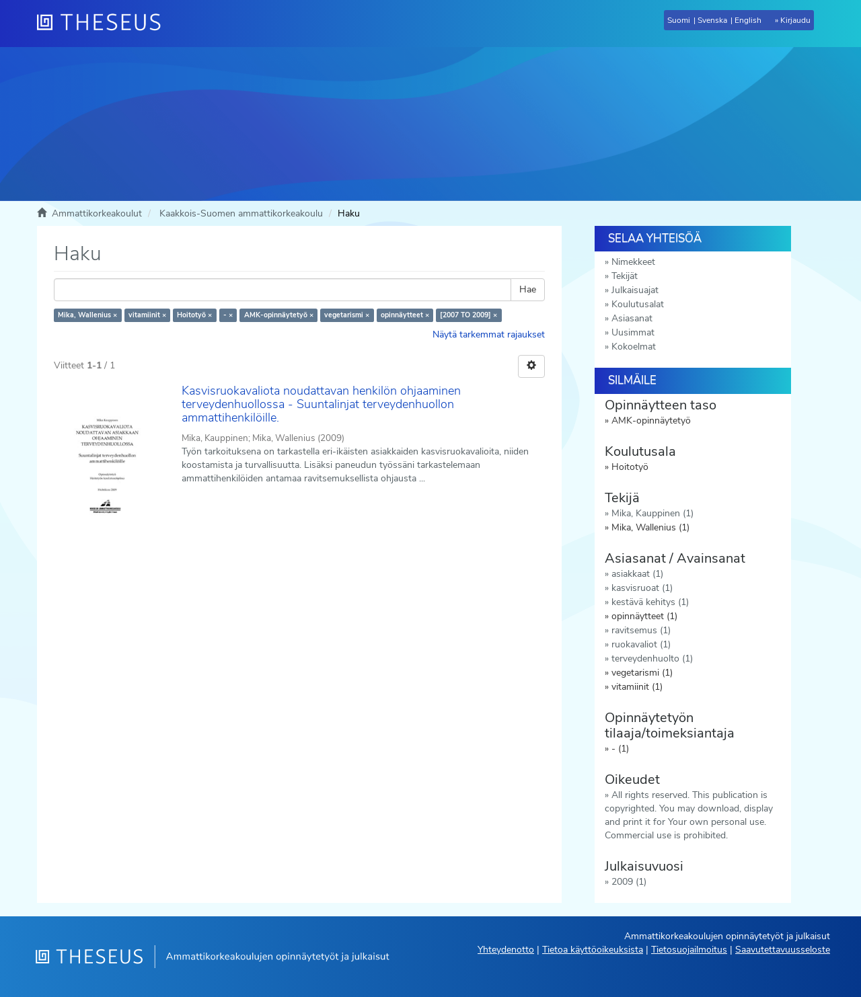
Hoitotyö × (194, 315)
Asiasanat (631, 318)
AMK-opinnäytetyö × (278, 315)
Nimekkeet (633, 261)
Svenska (712, 20)
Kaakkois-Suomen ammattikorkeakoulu (241, 213)
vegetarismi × (346, 315)
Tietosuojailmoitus (689, 949)
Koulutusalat (637, 304)
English (748, 20)
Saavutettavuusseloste (782, 949)
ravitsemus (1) (641, 630)
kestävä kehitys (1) (650, 602)
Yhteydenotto (506, 949)
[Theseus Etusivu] (104, 23)
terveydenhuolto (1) (652, 658)
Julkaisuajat (635, 290)
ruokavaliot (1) (641, 644)
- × (228, 315)
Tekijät (624, 276)
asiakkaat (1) (637, 573)
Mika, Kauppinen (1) (652, 513)
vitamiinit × (147, 315)
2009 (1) (628, 881)
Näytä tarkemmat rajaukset (489, 334)
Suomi (678, 20)
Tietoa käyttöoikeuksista (592, 949)
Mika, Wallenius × (87, 315)
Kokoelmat (633, 346)
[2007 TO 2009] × (468, 315)
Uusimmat (632, 332)
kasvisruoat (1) (642, 588)
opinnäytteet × (405, 315)
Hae (527, 289)
